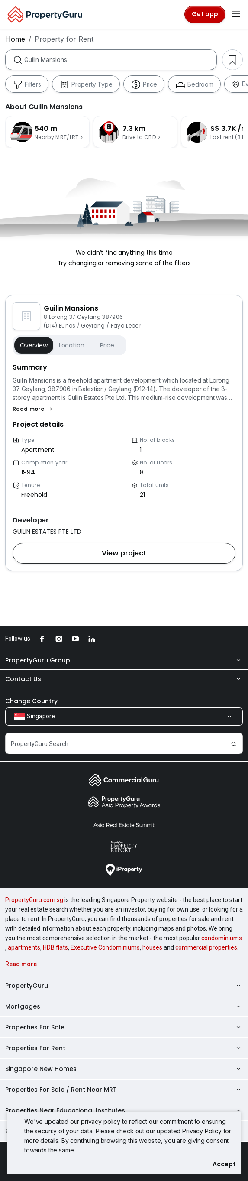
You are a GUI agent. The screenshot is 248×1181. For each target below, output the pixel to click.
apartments (24, 947)
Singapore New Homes (124, 1069)
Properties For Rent (124, 1048)
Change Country (31, 701)
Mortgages (124, 1006)
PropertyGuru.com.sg (34, 899)
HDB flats (55, 947)
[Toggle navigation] (236, 14)
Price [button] (107, 345)
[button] (34, 409)
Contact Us (124, 679)
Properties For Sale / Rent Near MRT (124, 1089)
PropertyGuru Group (124, 660)
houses (152, 947)
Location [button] (71, 345)
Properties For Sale (124, 1027)
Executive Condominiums (105, 947)
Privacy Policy (202, 1131)
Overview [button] (34, 345)
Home (15, 39)
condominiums (221, 937)
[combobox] (120, 59)
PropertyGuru (124, 985)
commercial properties (206, 947)
